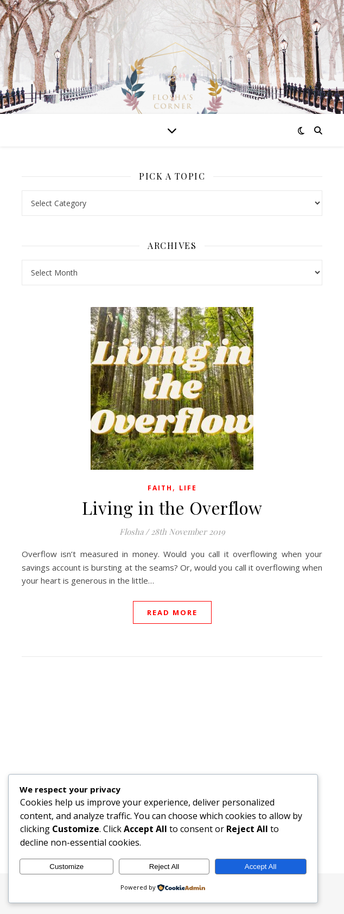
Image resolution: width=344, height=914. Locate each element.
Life (188, 488)
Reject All (164, 866)
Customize (66, 866)
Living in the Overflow (172, 507)
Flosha (131, 531)
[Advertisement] (172, 754)
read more (172, 612)
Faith (160, 488)
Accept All (261, 866)
